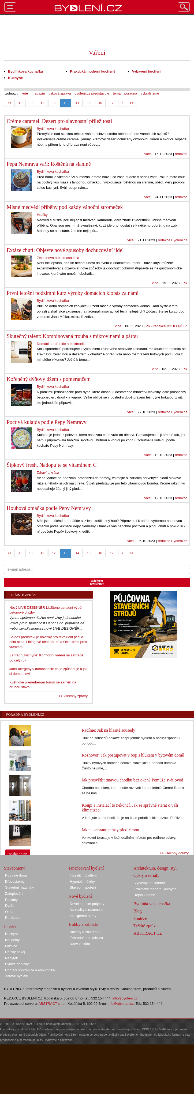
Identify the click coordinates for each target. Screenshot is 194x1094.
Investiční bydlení (83, 875)
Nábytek (11, 958)
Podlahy (11, 900)
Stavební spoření (83, 887)
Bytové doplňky (17, 964)
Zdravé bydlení (16, 976)
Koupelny (12, 940)
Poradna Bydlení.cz (25, 714)
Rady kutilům (80, 944)
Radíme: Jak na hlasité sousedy (108, 730)
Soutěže (140, 918)
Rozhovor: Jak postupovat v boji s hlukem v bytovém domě (133, 755)
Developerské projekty (87, 904)
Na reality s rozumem (86, 910)
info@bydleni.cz (125, 998)
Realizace (12, 918)
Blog (137, 911)
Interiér (10, 926)
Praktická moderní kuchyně (156, 889)
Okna (9, 912)
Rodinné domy (16, 875)
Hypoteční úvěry (82, 881)
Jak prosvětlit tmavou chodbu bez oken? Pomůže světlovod (132, 780)
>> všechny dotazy (174, 853)
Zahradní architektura (86, 938)
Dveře (9, 906)
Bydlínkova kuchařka (151, 903)
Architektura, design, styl (155, 868)
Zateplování (14, 894)
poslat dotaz (18, 854)
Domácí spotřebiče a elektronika (30, 970)
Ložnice (11, 946)
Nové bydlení (80, 896)
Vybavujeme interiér (150, 883)
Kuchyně (12, 934)
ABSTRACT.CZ (147, 933)
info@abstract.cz (121, 1004)
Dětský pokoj (15, 952)
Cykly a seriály (146, 875)
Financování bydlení (86, 868)
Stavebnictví (14, 868)
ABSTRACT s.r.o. (52, 1004)
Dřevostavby (14, 881)
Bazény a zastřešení (85, 932)
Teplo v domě (145, 895)
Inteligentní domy (83, 916)
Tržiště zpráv (144, 925)
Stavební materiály (19, 887)
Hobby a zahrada (83, 924)
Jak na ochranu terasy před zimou (110, 830)
